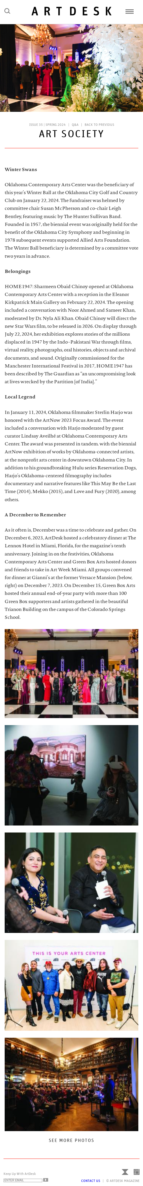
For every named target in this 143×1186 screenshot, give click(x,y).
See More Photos (71, 1140)
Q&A (75, 124)
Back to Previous (99, 124)
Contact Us (90, 1180)
